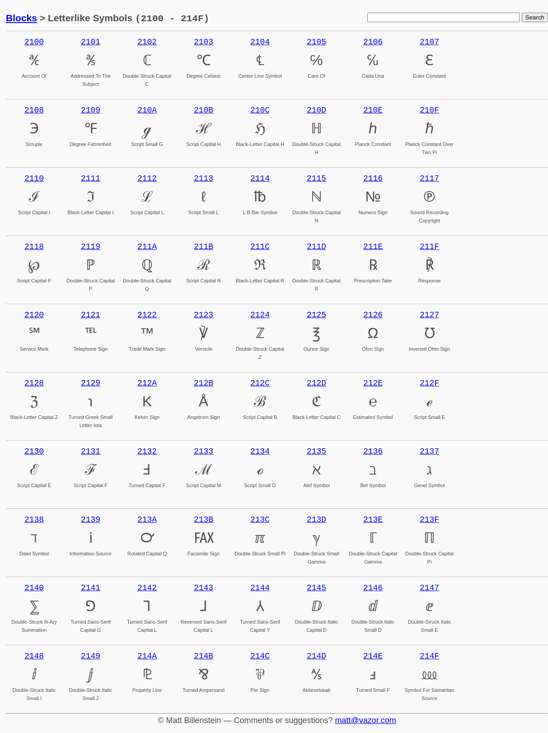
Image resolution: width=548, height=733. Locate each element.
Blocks (21, 18)
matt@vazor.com (365, 720)
